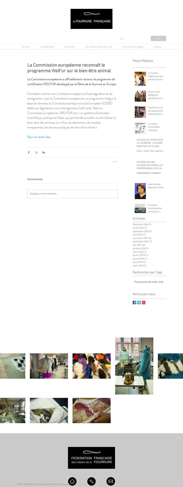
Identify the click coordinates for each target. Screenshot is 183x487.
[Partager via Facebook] (28, 152)
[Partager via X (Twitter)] (36, 152)
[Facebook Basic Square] (134, 302)
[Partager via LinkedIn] (43, 152)
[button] (69, 47)
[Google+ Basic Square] (143, 302)
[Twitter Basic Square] (139, 302)
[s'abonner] (158, 38)
